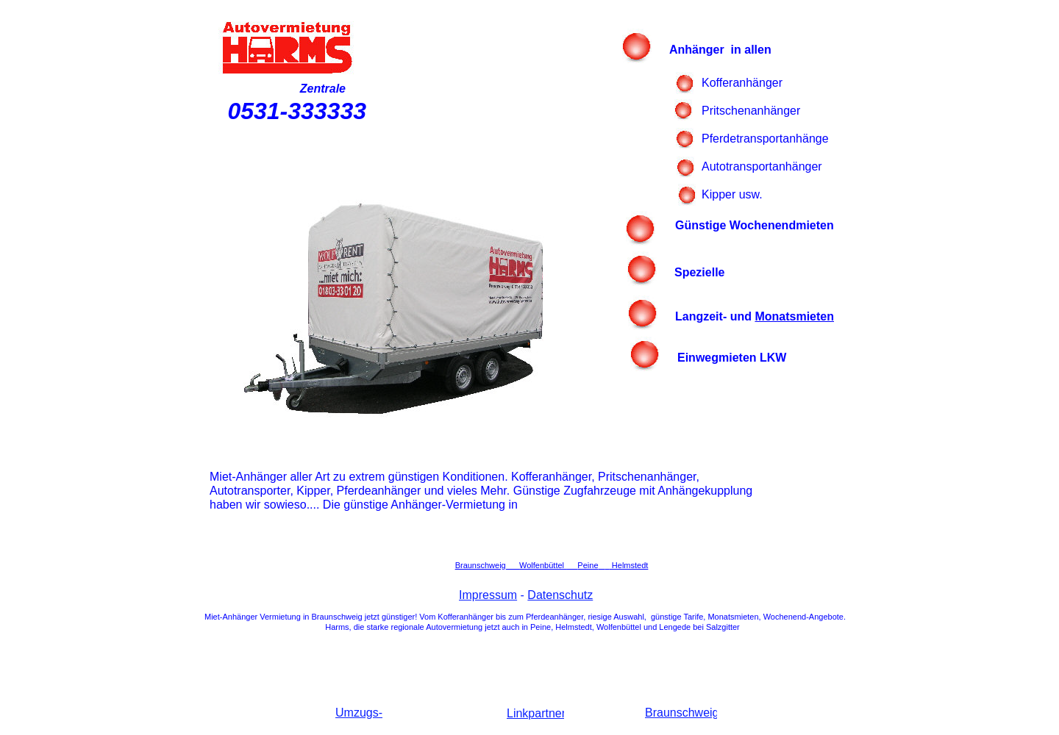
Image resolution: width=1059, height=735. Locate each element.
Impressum (488, 595)
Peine (587, 565)
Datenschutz (560, 595)
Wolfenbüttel (542, 565)
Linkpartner (536, 713)
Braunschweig (480, 565)
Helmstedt (629, 565)
